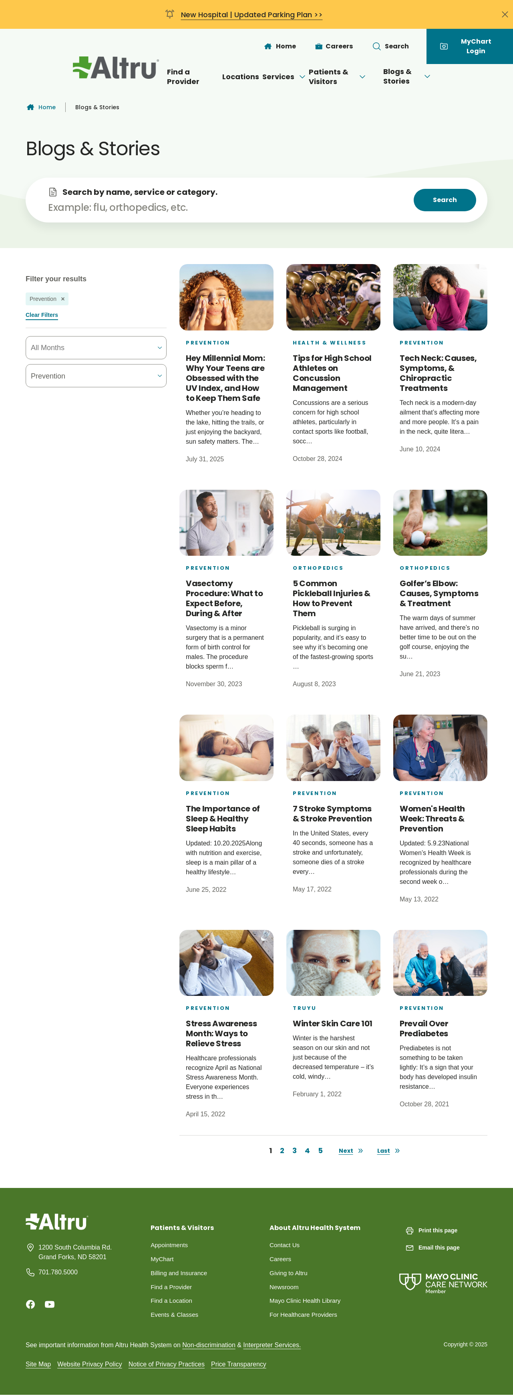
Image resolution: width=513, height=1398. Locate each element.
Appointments (170, 1245)
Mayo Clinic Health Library (307, 1303)
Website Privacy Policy (89, 1367)
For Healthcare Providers (305, 1317)
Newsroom (285, 1288)
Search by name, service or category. (139, 192)
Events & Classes (176, 1317)
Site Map (38, 1367)
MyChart (163, 1259)
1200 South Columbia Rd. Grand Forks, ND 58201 (75, 1252)
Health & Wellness (329, 342)
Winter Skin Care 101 (332, 1023)
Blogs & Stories (442, 76)
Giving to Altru (290, 1274)
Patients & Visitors (350, 77)
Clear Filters (42, 315)
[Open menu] (288, 77)
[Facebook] (30, 1304)
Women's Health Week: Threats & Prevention (432, 818)
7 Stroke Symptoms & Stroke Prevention (332, 813)
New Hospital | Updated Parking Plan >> (252, 15)
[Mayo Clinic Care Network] (443, 1275)
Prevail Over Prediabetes (424, 1028)
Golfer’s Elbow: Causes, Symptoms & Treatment (439, 593)
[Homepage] (57, 1227)
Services (270, 77)
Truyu (305, 1008)
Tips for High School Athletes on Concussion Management (332, 373)
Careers (281, 1259)
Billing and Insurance (180, 1274)
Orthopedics (318, 568)
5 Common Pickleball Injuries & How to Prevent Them (331, 598)
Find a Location (172, 1303)
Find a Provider (151, 77)
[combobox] (77, 348)
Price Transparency (238, 1367)
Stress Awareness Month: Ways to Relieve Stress (221, 1033)
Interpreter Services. (272, 1347)
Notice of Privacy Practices (167, 1367)
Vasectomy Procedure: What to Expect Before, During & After (224, 598)
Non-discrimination (208, 1347)
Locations (213, 77)
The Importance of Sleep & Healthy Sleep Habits (223, 818)
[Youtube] (49, 1304)
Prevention (208, 342)
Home (41, 107)
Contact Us (285, 1245)
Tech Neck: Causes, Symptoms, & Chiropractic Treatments (438, 373)
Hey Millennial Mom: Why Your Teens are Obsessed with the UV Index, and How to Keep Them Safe (225, 378)
